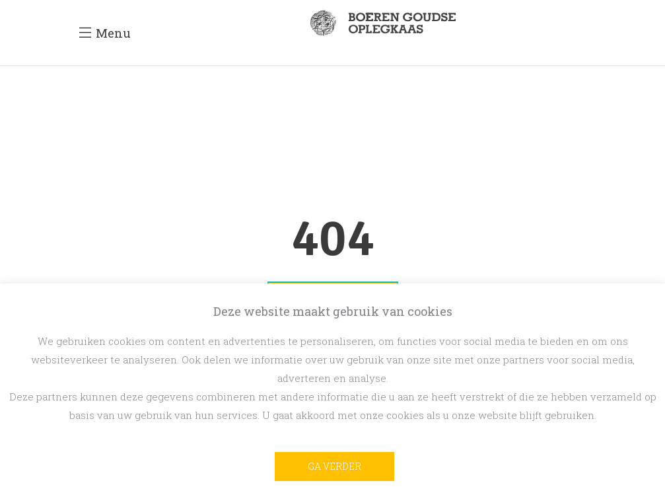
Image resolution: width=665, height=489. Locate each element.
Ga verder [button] (334, 466)
